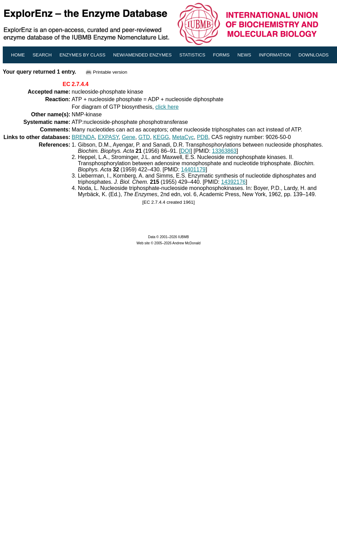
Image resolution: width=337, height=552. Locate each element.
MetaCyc (183, 137)
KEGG (161, 137)
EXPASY (108, 137)
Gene (128, 137)
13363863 (224, 151)
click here (167, 107)
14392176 (233, 182)
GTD (144, 137)
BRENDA (83, 137)
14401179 (193, 169)
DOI (185, 151)
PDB (202, 137)
